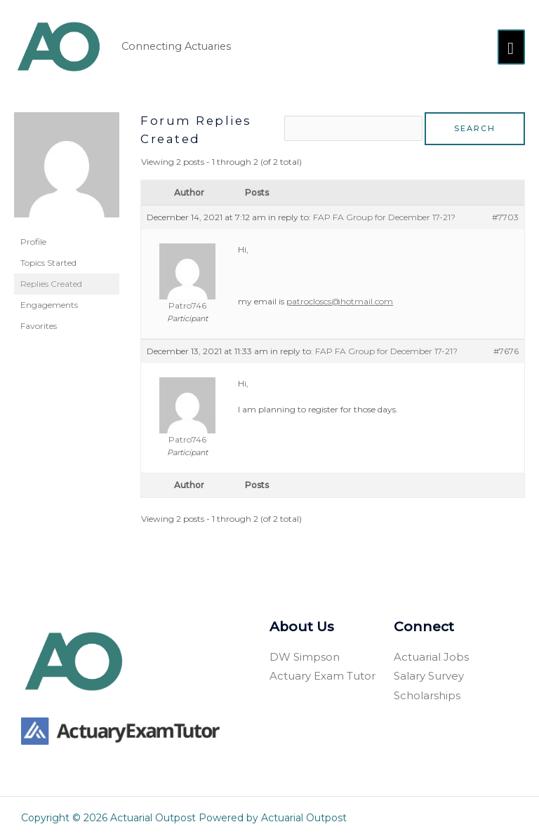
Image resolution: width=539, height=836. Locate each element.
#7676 (506, 347)
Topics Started (48, 259)
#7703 (505, 213)
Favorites (38, 322)
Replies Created (51, 280)
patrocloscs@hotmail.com (339, 297)
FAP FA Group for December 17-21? (384, 213)
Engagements (49, 301)
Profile (33, 238)
